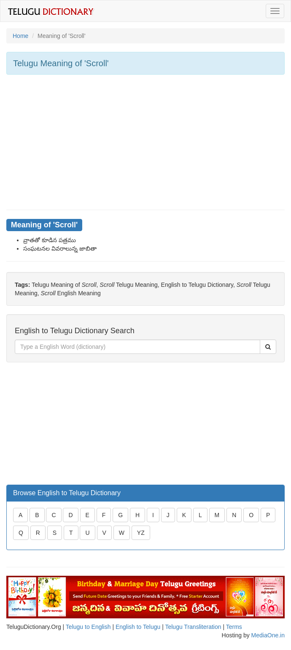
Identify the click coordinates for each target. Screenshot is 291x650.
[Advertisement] (145, 142)
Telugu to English (88, 626)
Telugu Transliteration (193, 626)
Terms (234, 626)
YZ (141, 532)
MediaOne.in (268, 635)
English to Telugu (138, 626)
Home (20, 35)
